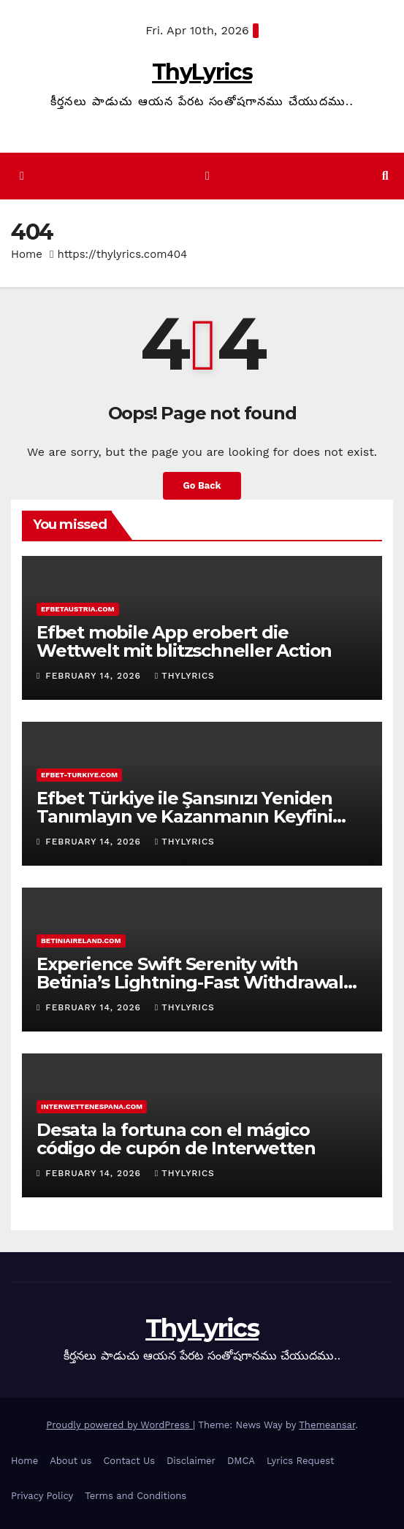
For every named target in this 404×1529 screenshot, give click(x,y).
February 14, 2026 (95, 676)
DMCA (241, 1460)
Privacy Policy (42, 1495)
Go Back (202, 485)
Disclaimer (191, 1460)
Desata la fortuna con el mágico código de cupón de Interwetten (176, 1139)
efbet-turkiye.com (79, 775)
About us (70, 1460)
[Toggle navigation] (207, 176)
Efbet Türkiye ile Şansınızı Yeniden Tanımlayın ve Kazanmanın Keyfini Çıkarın (184, 816)
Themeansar (327, 1424)
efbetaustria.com (78, 609)
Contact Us (129, 1460)
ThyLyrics (202, 71)
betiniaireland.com (81, 941)
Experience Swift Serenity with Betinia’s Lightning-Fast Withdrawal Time (190, 982)
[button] (385, 176)
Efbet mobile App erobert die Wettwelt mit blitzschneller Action (184, 641)
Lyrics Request (301, 1460)
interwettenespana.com (91, 1106)
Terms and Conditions (135, 1495)
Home (26, 254)
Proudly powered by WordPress (119, 1424)
